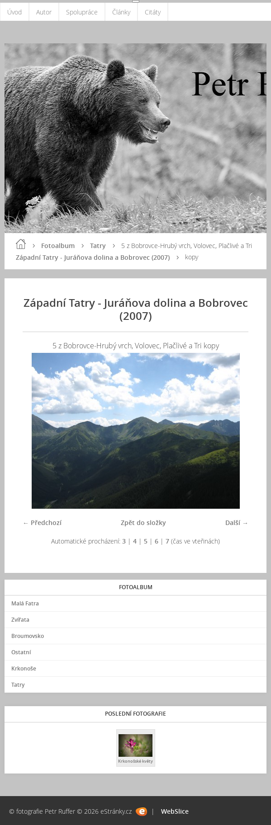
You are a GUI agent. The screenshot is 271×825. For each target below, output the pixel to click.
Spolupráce (82, 12)
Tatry (98, 245)
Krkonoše (23, 668)
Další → (236, 522)
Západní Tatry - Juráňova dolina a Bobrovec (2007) (93, 257)
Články (121, 12)
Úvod (14, 12)
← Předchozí (42, 522)
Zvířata (20, 619)
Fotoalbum (58, 245)
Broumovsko (27, 636)
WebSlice (175, 811)
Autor (44, 12)
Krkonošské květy (135, 761)
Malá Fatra (25, 603)
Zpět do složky (143, 522)
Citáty (153, 12)
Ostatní (21, 652)
